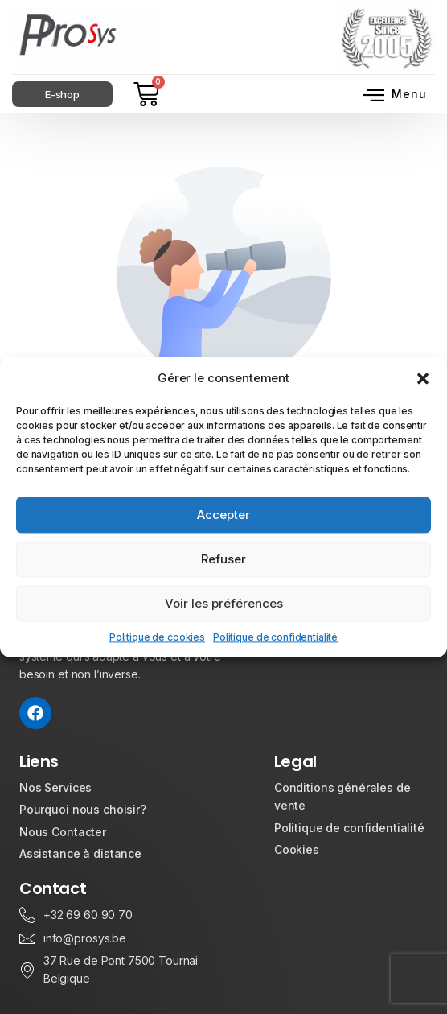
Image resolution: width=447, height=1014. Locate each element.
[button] (423, 378)
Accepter (223, 514)
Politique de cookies (157, 637)
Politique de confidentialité (275, 637)
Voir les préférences (224, 603)
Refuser (223, 559)
